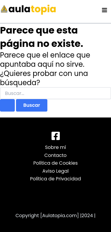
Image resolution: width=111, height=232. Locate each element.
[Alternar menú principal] (104, 10)
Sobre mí (55, 147)
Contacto (55, 155)
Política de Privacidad (55, 178)
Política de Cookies (55, 163)
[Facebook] (55, 136)
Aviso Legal (55, 171)
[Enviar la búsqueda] (7, 105)
